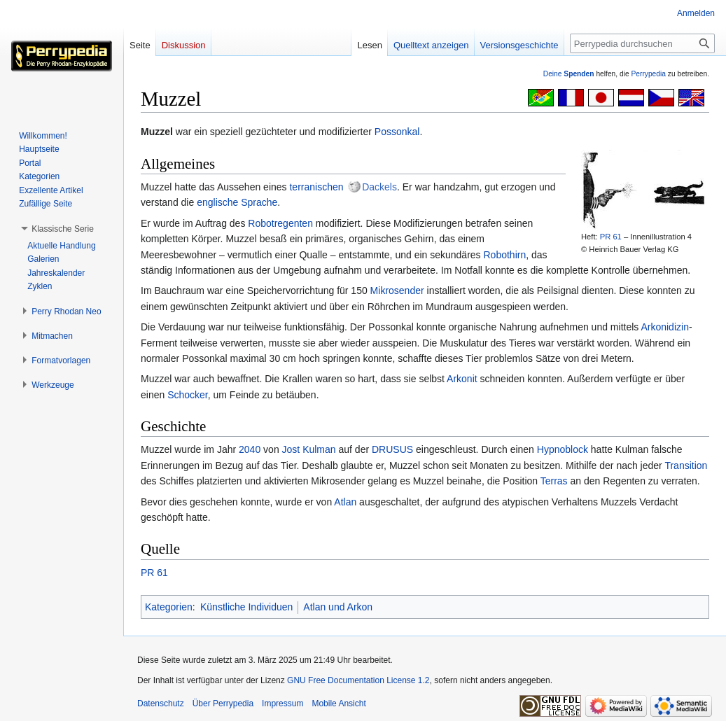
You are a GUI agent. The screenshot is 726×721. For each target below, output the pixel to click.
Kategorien (169, 606)
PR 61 (611, 236)
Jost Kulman (309, 449)
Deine (568, 74)
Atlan (345, 501)
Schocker (187, 394)
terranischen (316, 186)
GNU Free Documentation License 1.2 (358, 680)
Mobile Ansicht (338, 703)
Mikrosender (397, 290)
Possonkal (397, 131)
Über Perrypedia (223, 703)
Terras (554, 480)
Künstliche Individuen (246, 606)
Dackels (379, 186)
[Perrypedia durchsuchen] (642, 43)
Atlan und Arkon (337, 606)
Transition (685, 465)
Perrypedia (648, 74)
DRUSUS (392, 449)
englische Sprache (237, 202)
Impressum (282, 703)
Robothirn (504, 254)
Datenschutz (160, 703)
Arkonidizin (664, 326)
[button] (63, 229)
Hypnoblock (562, 449)
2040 (249, 449)
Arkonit (462, 378)
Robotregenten (280, 223)
